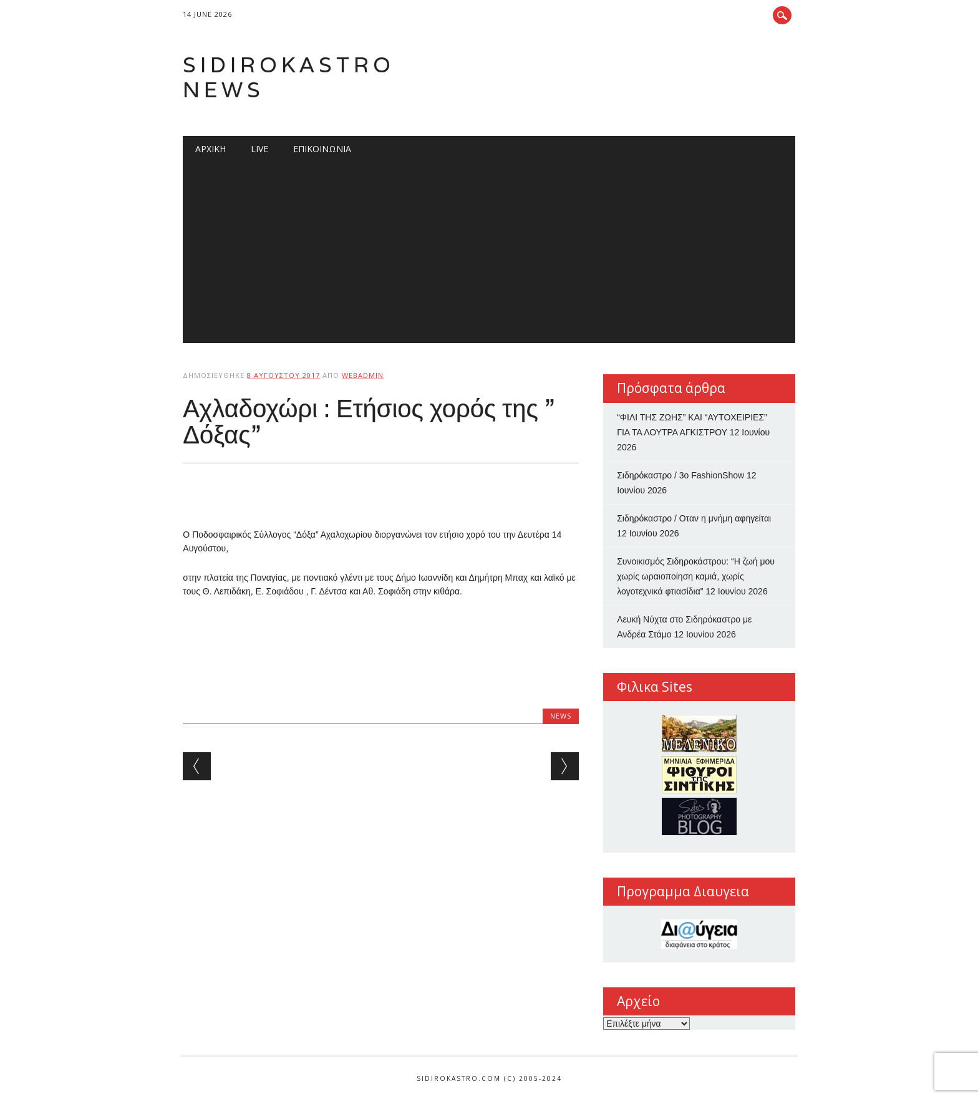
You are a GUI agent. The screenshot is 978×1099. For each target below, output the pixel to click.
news (560, 715)
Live (259, 149)
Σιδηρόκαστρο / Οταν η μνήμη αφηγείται (694, 518)
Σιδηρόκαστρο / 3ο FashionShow (680, 475)
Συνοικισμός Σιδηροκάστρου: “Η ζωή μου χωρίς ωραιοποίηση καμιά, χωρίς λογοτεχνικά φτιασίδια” (696, 576)
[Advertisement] (489, 255)
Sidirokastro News (289, 77)
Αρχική (210, 149)
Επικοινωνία (322, 149)
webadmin (363, 375)
